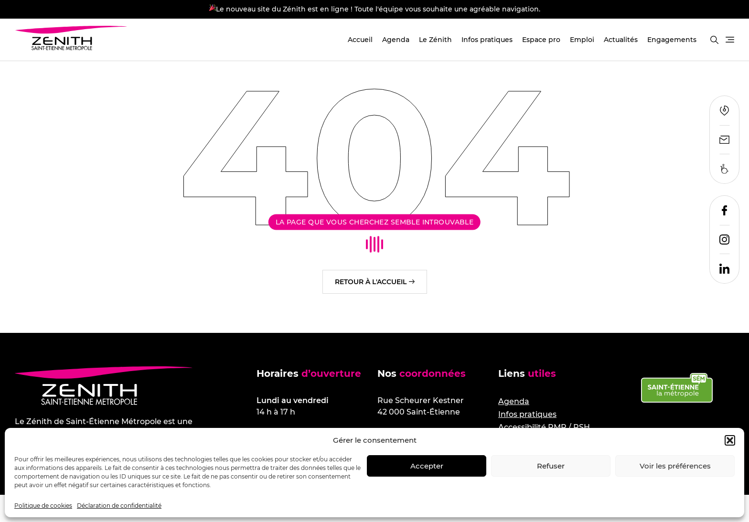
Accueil (360, 39)
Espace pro (541, 39)
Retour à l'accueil (371, 281)
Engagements (671, 39)
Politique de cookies (43, 505)
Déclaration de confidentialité (119, 505)
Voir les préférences (675, 465)
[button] (730, 440)
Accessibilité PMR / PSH (544, 427)
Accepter (426, 465)
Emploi (582, 39)
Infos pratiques (487, 39)
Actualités (621, 39)
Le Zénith (435, 39)
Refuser (551, 465)
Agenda (395, 39)
